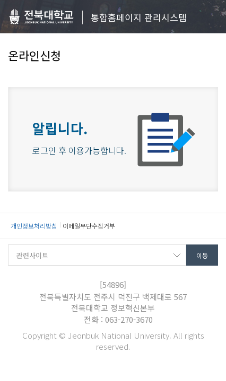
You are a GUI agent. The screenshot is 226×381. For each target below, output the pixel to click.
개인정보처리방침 (34, 225)
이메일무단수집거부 (89, 225)
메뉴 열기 (210, 17)
